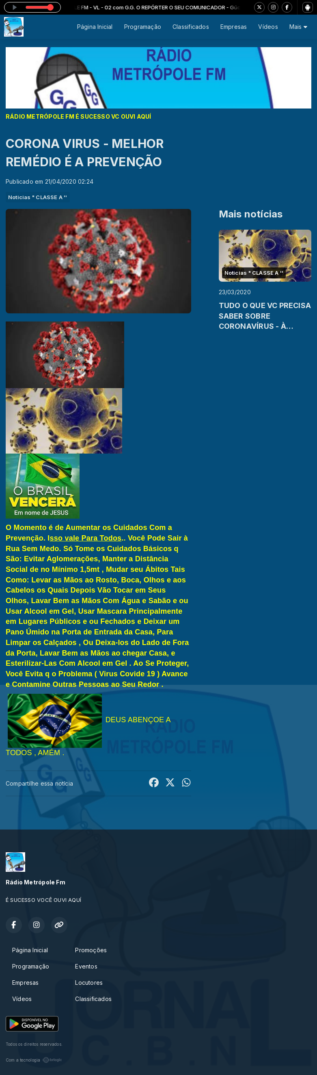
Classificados (191, 26)
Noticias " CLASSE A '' (37, 197)
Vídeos (268, 26)
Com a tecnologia (34, 1060)
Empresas (233, 26)
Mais (298, 26)
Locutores (89, 982)
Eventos (86, 966)
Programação (142, 26)
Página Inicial (95, 26)
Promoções (91, 950)
